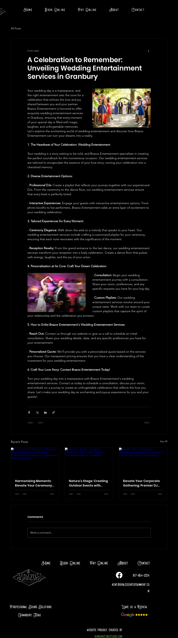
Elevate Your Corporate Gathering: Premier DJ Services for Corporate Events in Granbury (141, 483)
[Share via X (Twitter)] (37, 412)
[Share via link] (53, 412)
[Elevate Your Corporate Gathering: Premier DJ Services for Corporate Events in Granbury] (143, 461)
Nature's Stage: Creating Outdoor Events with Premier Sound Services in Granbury (88, 483)
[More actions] (149, 51)
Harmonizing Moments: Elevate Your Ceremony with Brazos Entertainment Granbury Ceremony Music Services (34, 483)
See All (163, 441)
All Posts (16, 28)
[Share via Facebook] (29, 412)
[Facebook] (119, 575)
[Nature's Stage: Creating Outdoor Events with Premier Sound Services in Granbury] (89, 461)
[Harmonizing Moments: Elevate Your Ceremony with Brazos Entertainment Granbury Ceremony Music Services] (35, 461)
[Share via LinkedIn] (45, 412)
